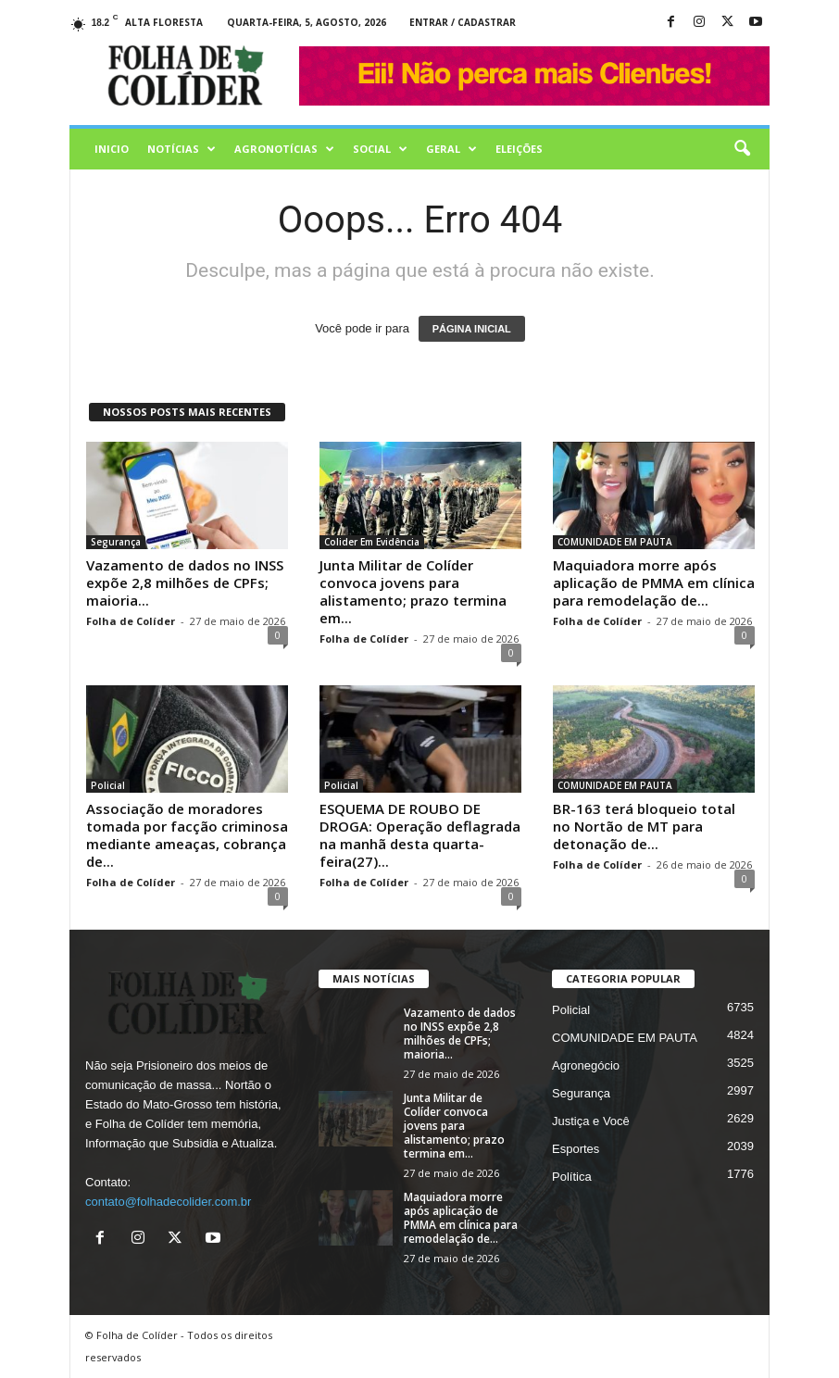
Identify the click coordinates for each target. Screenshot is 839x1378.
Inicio (111, 149)
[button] (741, 149)
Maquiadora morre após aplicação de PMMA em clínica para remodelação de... (654, 582)
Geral (451, 149)
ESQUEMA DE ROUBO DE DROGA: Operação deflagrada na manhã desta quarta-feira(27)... (419, 835)
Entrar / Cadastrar (462, 22)
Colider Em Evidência (372, 541)
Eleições (519, 149)
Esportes (575, 1149)
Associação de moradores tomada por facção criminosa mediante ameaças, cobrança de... (187, 835)
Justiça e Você (591, 1121)
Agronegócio (586, 1065)
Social (380, 149)
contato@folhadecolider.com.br (168, 1202)
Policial (108, 785)
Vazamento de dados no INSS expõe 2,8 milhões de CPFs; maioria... (184, 582)
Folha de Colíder (130, 621)
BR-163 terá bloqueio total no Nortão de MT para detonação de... (644, 826)
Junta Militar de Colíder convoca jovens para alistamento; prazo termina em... (413, 591)
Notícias (181, 149)
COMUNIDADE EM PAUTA (614, 541)
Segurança (116, 541)
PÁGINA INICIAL (471, 328)
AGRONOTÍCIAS (284, 149)
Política (572, 1177)
